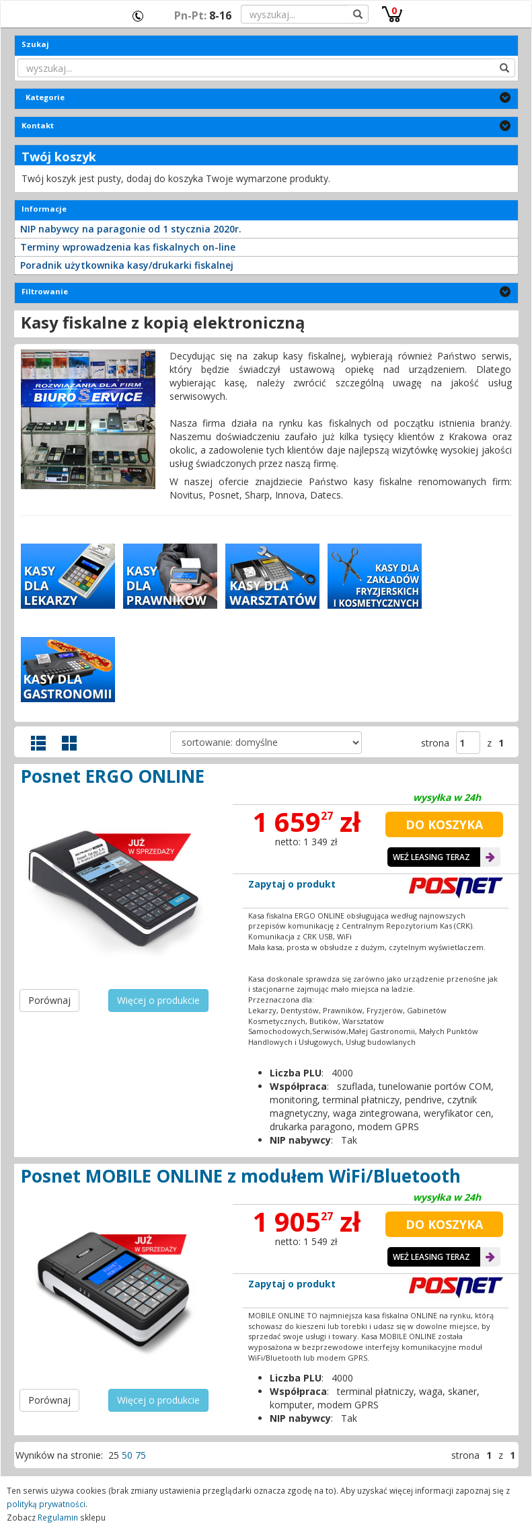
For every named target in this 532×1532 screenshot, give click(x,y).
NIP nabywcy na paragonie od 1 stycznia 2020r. (130, 228)
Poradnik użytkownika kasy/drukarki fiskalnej (126, 265)
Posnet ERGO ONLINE (112, 776)
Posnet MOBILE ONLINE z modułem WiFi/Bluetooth (241, 1176)
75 (140, 1455)
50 (127, 1455)
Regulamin (58, 1517)
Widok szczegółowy (38, 743)
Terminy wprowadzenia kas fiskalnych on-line (127, 247)
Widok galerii (69, 743)
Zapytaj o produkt (292, 884)
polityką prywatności (46, 1503)
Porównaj (49, 1000)
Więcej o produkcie (158, 1000)
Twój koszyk (59, 156)
